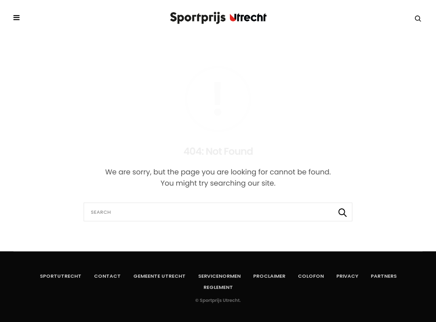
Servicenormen (219, 276)
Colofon (311, 276)
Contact (107, 276)
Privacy (347, 276)
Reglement (218, 287)
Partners (384, 276)
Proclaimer (269, 276)
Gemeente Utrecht (159, 276)
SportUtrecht (60, 276)
